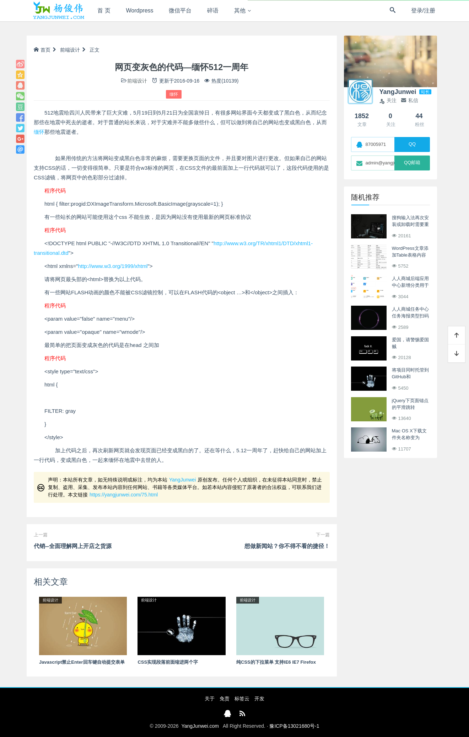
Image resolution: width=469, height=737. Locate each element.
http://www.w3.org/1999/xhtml (113, 266)
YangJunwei (182, 480)
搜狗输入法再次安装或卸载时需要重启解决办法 (410, 224)
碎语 (213, 10)
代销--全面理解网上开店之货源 (73, 546)
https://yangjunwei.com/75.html (124, 495)
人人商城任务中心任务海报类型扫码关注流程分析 (410, 316)
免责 (225, 698)
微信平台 (180, 10)
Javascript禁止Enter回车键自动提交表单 (82, 662)
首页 (42, 50)
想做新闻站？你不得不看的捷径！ (287, 546)
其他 (240, 10)
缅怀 (173, 94)
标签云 (241, 698)
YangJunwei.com (200, 726)
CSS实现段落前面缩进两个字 (168, 662)
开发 (259, 698)
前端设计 (70, 50)
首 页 (103, 10)
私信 (409, 100)
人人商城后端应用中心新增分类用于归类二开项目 (410, 285)
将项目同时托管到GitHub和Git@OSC (410, 376)
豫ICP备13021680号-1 (294, 726)
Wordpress (139, 10)
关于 (210, 698)
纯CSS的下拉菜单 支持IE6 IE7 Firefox (276, 662)
